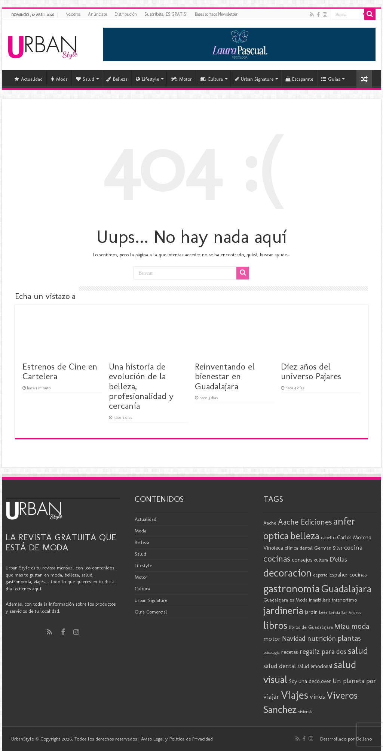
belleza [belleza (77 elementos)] (304, 536)
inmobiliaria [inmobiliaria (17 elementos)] (320, 600)
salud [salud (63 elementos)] (358, 650)
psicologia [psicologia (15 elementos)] (271, 652)
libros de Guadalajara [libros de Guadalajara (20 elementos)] (311, 627)
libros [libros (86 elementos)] (275, 625)
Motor (181, 79)
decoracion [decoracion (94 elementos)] (287, 572)
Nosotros (72, 14)
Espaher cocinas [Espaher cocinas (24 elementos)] (348, 574)
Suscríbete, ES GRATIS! (165, 14)
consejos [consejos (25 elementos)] (302, 559)
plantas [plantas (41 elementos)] (349, 638)
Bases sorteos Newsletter (216, 14)
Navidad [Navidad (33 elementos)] (294, 638)
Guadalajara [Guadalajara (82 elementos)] (346, 588)
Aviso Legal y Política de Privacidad (177, 739)
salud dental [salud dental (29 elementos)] (279, 666)
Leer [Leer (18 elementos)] (323, 612)
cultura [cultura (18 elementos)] (321, 560)
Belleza (117, 79)
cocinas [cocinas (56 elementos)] (276, 558)
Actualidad (29, 79)
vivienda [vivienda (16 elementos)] (305, 711)
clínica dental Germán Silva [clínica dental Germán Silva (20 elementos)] (314, 548)
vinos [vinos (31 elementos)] (317, 696)
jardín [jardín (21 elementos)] (311, 612)
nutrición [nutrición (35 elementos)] (321, 638)
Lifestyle (147, 79)
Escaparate (299, 79)
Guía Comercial (151, 612)
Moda (59, 79)
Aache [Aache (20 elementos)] (269, 523)
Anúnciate (97, 14)
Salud (85, 79)
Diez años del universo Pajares (311, 371)
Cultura (211, 79)
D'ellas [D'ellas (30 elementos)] (338, 559)
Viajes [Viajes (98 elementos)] (294, 694)
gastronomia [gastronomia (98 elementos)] (291, 588)
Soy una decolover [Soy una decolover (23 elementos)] (310, 681)
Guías (330, 79)
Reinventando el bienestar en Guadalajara (225, 376)
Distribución (125, 14)
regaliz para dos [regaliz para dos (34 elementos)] (323, 651)
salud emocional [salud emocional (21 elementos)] (315, 666)
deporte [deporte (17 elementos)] (320, 575)
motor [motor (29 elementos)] (272, 638)
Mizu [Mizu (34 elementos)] (342, 626)
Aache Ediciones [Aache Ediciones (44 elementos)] (305, 521)
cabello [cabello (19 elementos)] (328, 537)
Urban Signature (254, 79)
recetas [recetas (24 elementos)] (289, 652)
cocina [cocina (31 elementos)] (353, 547)
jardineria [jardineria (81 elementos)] (283, 610)
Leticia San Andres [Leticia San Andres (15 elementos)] (345, 612)
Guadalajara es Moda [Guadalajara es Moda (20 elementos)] (285, 600)
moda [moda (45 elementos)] (360, 626)
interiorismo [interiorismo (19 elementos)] (344, 600)
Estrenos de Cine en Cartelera (59, 371)
